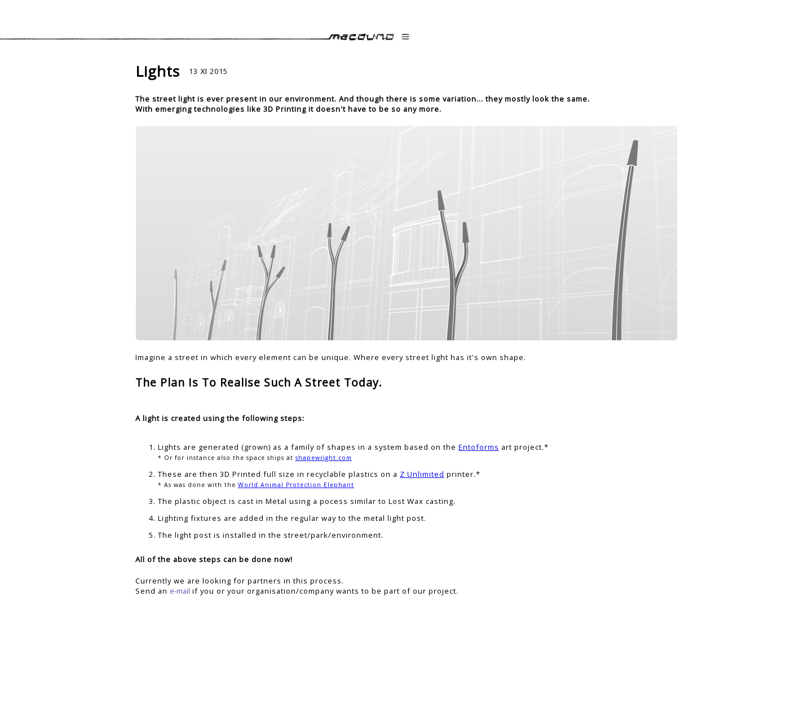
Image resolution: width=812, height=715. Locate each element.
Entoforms (478, 447)
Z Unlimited (422, 474)
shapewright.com (323, 458)
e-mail (180, 591)
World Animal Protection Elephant (296, 485)
